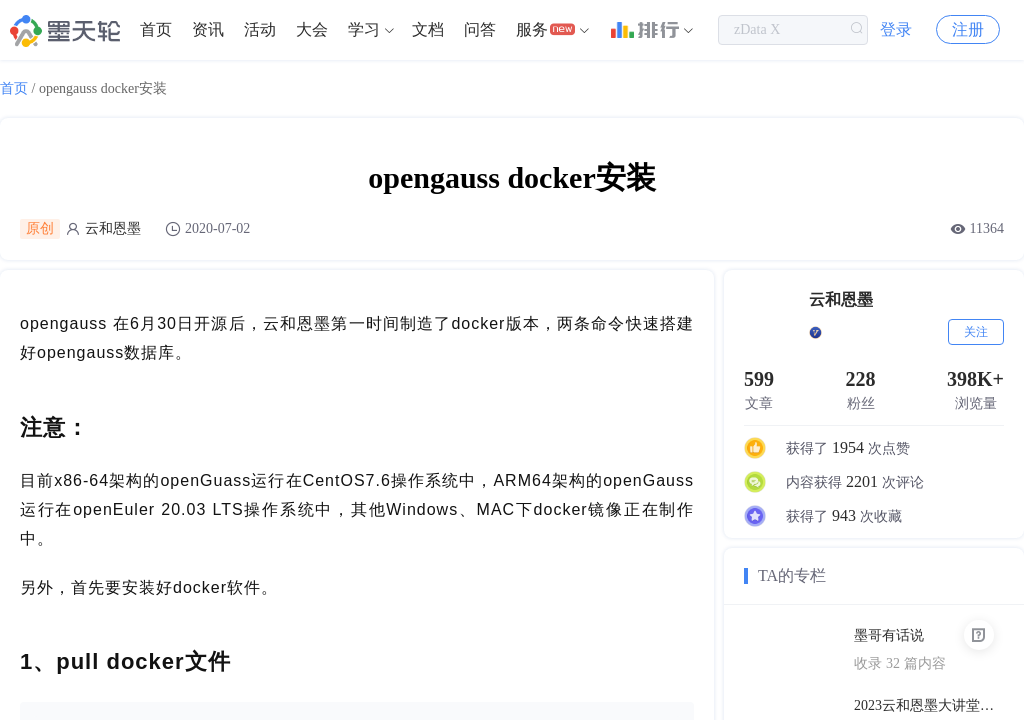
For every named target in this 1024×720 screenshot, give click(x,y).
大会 (312, 29)
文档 (428, 29)
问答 (480, 29)
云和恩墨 (113, 228)
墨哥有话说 (889, 635)
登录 (896, 29)
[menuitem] (156, 30)
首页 (156, 29)
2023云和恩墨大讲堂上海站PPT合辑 (929, 705)
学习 (364, 29)
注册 (968, 29)
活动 (260, 29)
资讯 (208, 29)
